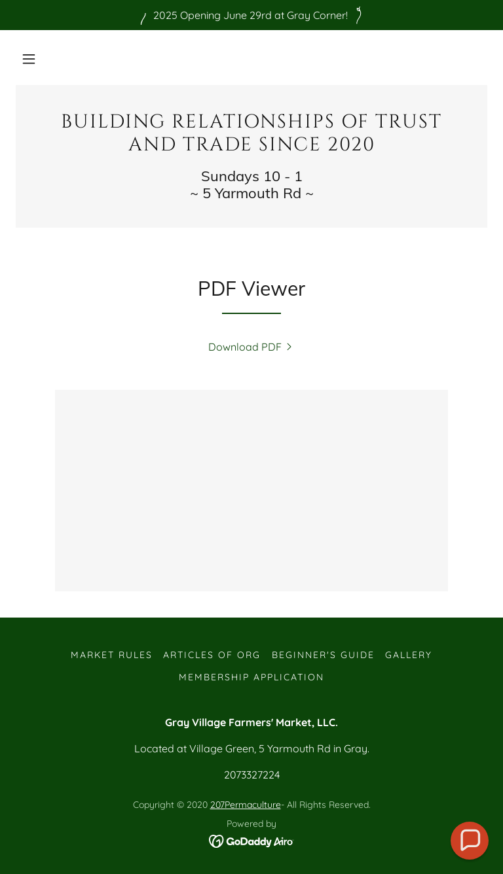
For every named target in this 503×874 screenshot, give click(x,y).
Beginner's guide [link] (323, 655)
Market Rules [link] (112, 655)
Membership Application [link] (251, 677)
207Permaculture (245, 805)
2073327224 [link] (252, 774)
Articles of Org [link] (212, 655)
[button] (29, 59)
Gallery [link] (408, 655)
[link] (251, 146)
